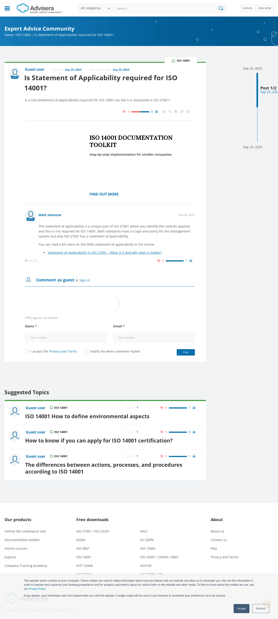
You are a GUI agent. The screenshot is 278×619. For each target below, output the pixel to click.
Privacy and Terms (63, 351)
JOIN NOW (264, 8)
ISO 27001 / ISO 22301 (93, 530)
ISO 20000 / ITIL (152, 573)
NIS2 (143, 530)
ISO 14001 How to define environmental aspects (88, 416)
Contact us (219, 539)
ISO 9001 (83, 547)
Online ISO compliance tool (25, 530)
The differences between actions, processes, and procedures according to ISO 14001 (104, 467)
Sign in (85, 280)
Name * (31, 326)
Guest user (36, 408)
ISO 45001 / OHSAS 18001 (159, 556)
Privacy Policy (37, 588)
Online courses (16, 547)
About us (217, 530)
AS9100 (145, 565)
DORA (80, 539)
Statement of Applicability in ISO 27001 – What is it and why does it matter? (105, 253)
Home (9, 35)
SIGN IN (247, 8)
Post (186, 352)
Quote (31, 261)
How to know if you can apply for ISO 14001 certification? (100, 439)
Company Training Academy (26, 565)
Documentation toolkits (22, 539)
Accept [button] (241, 608)
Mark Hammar (50, 215)
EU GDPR (147, 539)
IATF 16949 (84, 565)
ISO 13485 (147, 547)
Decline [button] (260, 608)
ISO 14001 (23, 35)
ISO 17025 (84, 573)
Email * (119, 326)
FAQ (214, 547)
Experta (10, 556)
